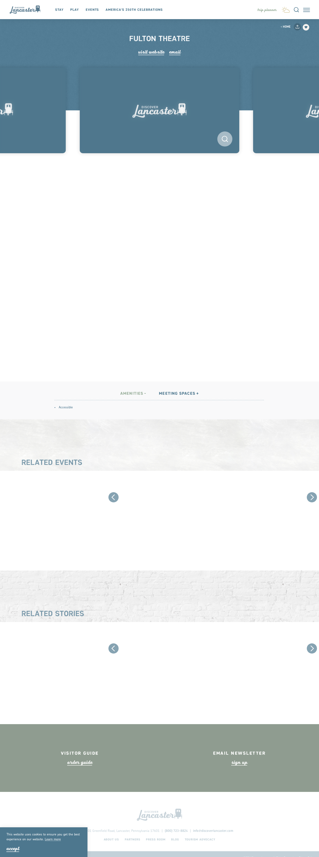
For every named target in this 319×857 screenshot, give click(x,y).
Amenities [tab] (131, 404)
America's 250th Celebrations (134, 10)
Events (92, 10)
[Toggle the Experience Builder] (267, 10)
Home (286, 27)
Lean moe (53, 839)
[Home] (27, 9)
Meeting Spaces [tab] (177, 404)
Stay (59, 10)
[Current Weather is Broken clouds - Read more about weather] (286, 8)
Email (175, 52)
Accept (13, 848)
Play (74, 10)
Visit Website (151, 52)
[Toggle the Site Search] (296, 9)
